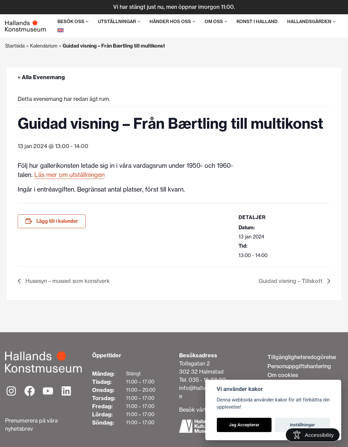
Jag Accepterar (244, 424)
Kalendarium (43, 46)
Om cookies (282, 375)
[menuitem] (60, 30)
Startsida (15, 46)
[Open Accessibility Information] (312, 435)
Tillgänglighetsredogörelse (301, 357)
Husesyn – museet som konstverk (67, 281)
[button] (87, 21)
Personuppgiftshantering (299, 366)
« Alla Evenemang (41, 77)
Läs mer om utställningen (69, 175)
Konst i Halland (257, 21)
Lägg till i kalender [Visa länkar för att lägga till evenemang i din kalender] (57, 221)
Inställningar (302, 424)
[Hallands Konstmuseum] (25, 26)
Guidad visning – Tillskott (291, 281)
